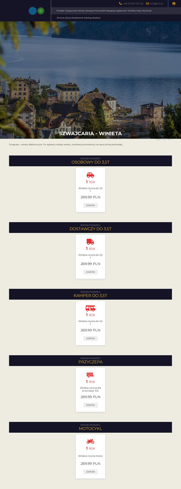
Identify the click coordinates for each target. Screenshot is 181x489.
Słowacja (89, 11)
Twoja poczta (71, 11)
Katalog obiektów (92, 18)
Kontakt (60, 11)
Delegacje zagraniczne (116, 11)
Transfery (132, 11)
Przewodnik (99, 11)
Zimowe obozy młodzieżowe (70, 18)
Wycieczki (146, 11)
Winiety (81, 11)
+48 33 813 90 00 (132, 3)
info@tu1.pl (156, 3)
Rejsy (139, 11)
